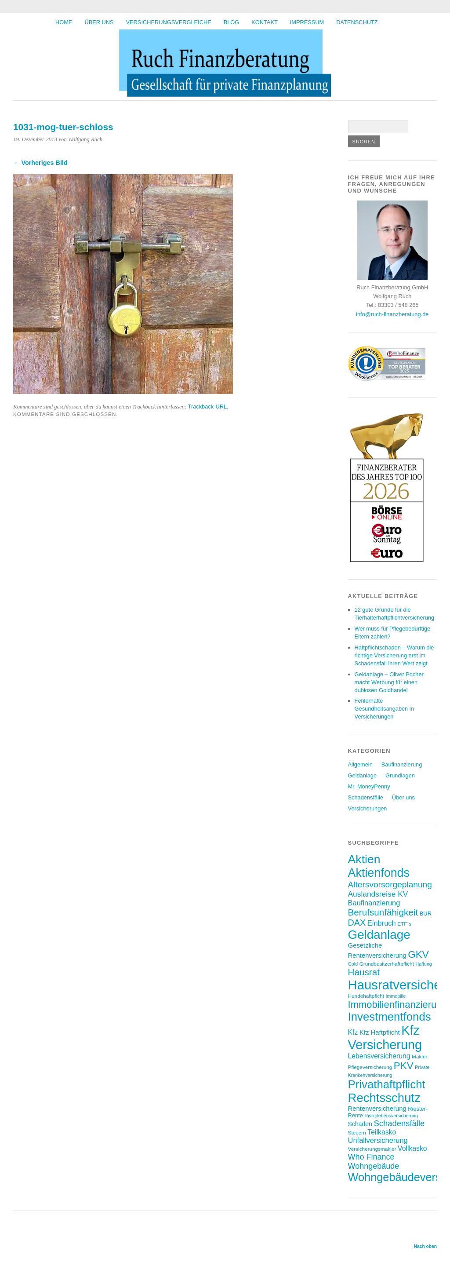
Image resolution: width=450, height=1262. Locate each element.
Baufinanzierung (401, 764)
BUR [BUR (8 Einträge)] (426, 913)
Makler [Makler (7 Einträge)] (419, 1056)
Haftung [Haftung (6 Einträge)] (423, 964)
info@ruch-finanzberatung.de (392, 314)
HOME (63, 22)
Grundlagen (400, 775)
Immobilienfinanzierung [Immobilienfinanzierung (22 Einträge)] (397, 1004)
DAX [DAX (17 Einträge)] (357, 922)
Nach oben (425, 1246)
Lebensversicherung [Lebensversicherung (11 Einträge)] (379, 1056)
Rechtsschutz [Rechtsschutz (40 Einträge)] (384, 1098)
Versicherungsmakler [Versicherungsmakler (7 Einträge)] (372, 1149)
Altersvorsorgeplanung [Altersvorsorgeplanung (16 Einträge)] (390, 884)
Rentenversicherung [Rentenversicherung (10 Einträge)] (377, 1108)
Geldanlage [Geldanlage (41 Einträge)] (379, 934)
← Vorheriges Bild (40, 162)
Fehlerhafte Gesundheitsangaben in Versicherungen (384, 708)
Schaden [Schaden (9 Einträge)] (360, 1123)
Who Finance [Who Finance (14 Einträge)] (371, 1157)
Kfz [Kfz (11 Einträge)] (353, 1032)
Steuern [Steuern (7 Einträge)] (357, 1132)
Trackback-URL (207, 406)
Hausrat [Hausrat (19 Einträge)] (364, 972)
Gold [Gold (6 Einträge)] (353, 964)
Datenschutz (356, 22)
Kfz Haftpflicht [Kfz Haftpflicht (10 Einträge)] (379, 1032)
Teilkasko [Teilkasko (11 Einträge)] (381, 1132)
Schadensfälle (365, 797)
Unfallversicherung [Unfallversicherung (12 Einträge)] (378, 1140)
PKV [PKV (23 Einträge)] (404, 1065)
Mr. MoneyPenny (369, 786)
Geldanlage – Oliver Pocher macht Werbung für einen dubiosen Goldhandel (389, 682)
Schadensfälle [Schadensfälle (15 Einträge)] (399, 1123)
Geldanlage (362, 775)
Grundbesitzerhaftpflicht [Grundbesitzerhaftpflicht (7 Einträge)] (386, 964)
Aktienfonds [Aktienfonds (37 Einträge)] (379, 872)
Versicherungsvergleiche (168, 22)
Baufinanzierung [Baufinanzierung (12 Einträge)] (374, 903)
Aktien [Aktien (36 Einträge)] (364, 859)
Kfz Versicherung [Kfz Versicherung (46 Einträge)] (385, 1037)
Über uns (98, 22)
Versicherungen (367, 808)
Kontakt (264, 22)
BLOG (232, 22)
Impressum (307, 22)
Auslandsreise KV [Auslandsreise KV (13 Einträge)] (378, 894)
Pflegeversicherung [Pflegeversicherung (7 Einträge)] (370, 1067)
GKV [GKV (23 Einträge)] (418, 954)
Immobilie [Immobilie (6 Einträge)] (396, 996)
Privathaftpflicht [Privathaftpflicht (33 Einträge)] (386, 1084)
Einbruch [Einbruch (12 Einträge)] (381, 923)
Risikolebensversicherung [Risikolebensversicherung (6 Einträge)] (390, 1115)
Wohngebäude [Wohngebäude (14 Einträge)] (373, 1166)
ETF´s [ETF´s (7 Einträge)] (404, 923)
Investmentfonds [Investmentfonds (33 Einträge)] (389, 1016)
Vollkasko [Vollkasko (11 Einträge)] (412, 1148)
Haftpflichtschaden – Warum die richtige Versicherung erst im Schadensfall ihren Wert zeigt (394, 655)
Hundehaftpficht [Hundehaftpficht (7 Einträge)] (366, 996)
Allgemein (360, 764)
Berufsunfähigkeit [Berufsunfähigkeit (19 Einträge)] (383, 912)
